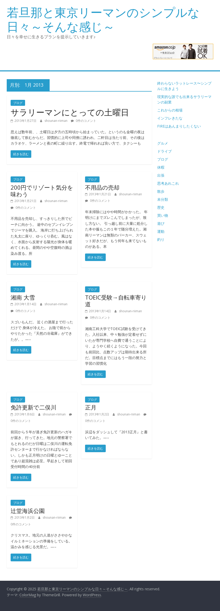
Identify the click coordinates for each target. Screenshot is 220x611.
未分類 (162, 199)
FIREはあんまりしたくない (179, 126)
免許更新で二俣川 (33, 407)
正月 (90, 407)
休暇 (160, 167)
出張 (160, 175)
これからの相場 (170, 110)
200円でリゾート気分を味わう (42, 190)
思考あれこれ (168, 183)
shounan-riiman (56, 120)
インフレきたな (170, 118)
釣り (160, 239)
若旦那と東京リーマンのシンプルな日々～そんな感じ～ (103, 19)
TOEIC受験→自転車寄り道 (116, 300)
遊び (160, 223)
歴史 (160, 207)
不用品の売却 (102, 187)
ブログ (17, 103)
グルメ (162, 143)
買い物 (162, 215)
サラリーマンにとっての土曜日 (70, 112)
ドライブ (164, 151)
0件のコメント (83, 120)
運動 (160, 231)
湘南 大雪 (23, 297)
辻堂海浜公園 (28, 511)
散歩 (160, 191)
